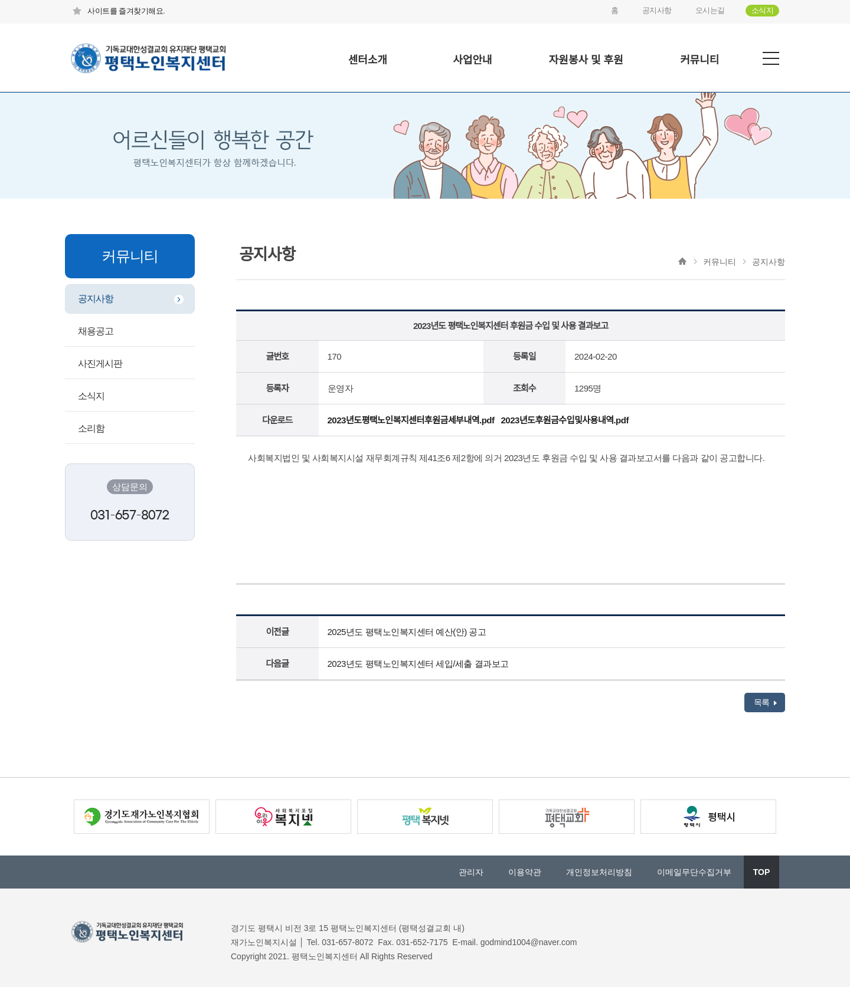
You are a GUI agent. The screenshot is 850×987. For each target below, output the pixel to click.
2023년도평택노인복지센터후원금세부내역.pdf (411, 420)
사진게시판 (100, 363)
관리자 (471, 872)
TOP (761, 872)
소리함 (91, 428)
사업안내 (472, 60)
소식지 (762, 10)
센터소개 (367, 60)
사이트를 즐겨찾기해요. (118, 10)
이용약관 (524, 872)
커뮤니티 (699, 60)
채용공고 (95, 331)
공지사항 (657, 10)
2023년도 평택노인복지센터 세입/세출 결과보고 (418, 664)
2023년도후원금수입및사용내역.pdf (564, 420)
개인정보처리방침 (599, 872)
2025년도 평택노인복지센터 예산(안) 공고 (407, 632)
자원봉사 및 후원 (586, 60)
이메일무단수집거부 (694, 872)
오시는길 (710, 10)
